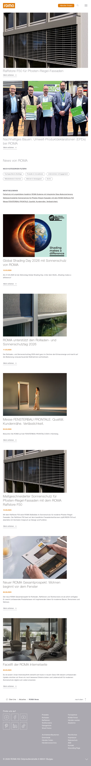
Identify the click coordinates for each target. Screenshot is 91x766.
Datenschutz (72, 740)
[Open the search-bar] (77, 5)
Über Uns (12, 700)
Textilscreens (47, 723)
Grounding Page (74, 748)
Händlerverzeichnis (49, 743)
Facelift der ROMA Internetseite (25, 665)
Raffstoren (46, 720)
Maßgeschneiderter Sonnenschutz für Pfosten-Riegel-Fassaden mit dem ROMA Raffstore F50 (38, 198)
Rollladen (45, 718)
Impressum (72, 738)
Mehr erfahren (8, 284)
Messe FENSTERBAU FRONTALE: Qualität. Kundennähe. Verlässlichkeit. (30, 202)
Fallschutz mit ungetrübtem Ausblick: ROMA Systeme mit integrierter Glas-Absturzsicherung (38, 194)
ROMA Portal (73, 718)
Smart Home (46, 728)
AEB (69, 743)
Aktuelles (22, 700)
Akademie (71, 723)
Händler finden (66, 6)
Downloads (46, 738)
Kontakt (71, 746)
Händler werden (74, 720)
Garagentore (46, 726)
